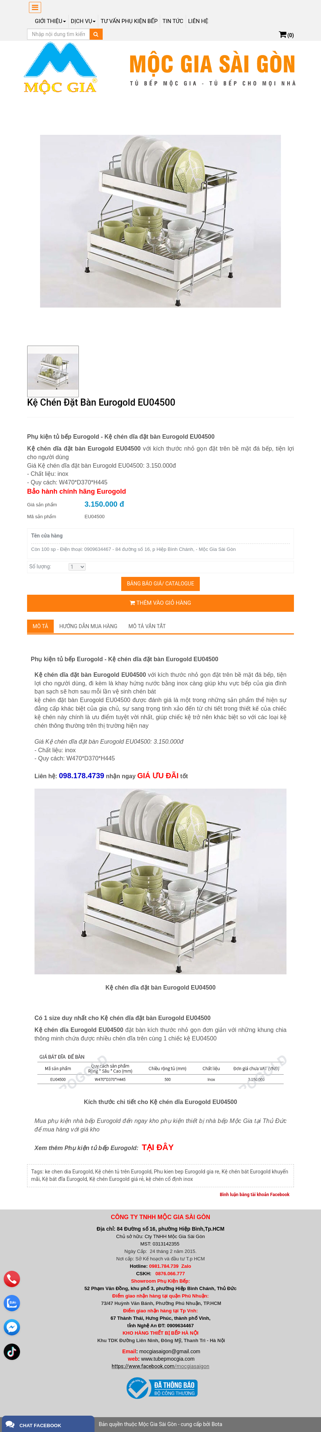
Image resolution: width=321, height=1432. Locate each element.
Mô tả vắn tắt (147, 626)
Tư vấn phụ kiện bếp (129, 21)
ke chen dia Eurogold (69, 1172)
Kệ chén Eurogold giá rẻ (116, 1179)
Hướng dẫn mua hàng (88, 626)
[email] (12, 1327)
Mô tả (40, 626)
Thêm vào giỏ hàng (160, 603)
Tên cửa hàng (47, 536)
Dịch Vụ (83, 21)
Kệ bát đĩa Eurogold (64, 1179)
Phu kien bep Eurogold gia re (186, 1172)
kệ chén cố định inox (169, 1179)
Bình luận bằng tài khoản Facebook (254, 1194)
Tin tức (172, 21)
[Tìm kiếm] (96, 34)
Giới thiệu (50, 21)
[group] (160, 221)
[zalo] (12, 1303)
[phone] (12, 1279)
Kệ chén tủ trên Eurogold (123, 1172)
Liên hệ (198, 21)
